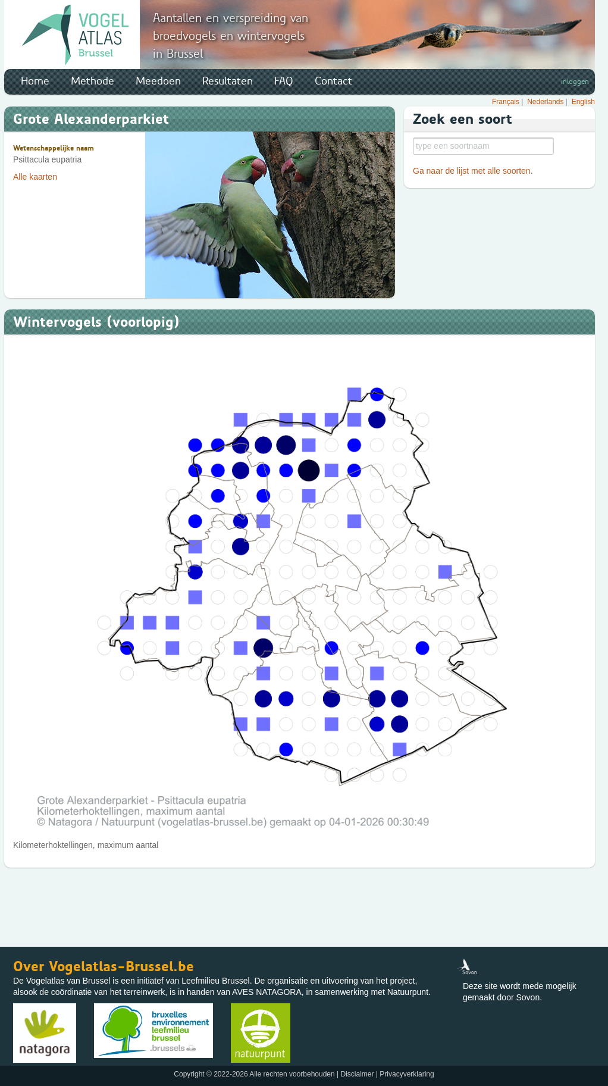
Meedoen (158, 81)
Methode (92, 81)
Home (35, 81)
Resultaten (227, 81)
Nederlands (545, 102)
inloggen (575, 81)
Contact (333, 81)
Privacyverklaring (407, 1074)
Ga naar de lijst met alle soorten (472, 171)
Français (505, 102)
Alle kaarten (35, 176)
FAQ (283, 81)
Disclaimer (357, 1074)
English (583, 102)
